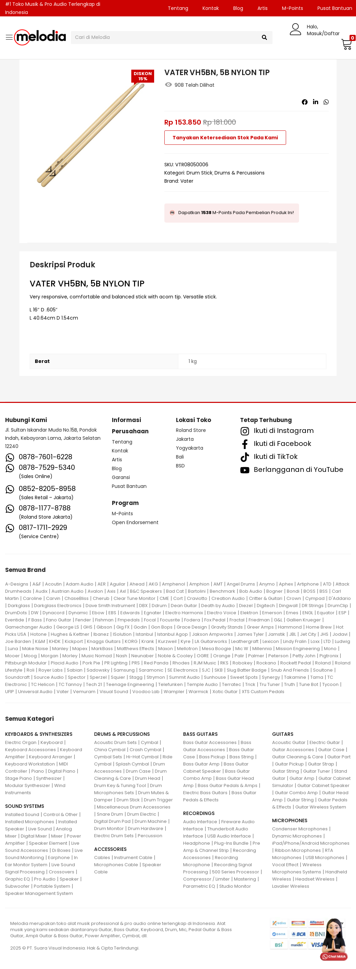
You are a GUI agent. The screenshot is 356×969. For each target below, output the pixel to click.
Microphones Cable (116, 864)
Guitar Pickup (289, 764)
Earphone (59, 857)
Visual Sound (114, 691)
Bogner (274, 591)
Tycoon (330, 684)
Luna (13, 648)
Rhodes (181, 663)
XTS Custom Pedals (263, 691)
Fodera (192, 620)
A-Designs (16, 584)
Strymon (156, 677)
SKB (218, 670)
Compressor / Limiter (206, 879)
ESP (342, 612)
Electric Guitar (325, 742)
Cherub (101, 598)
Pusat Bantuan (129, 486)
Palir (239, 655)
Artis (262, 8)
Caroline (32, 598)
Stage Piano (18, 778)
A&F (36, 584)
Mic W (241, 648)
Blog (238, 8)
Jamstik (276, 634)
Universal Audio (35, 691)
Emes (292, 612)
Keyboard (52, 742)
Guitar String (285, 771)
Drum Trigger (158, 800)
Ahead (137, 584)
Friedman (259, 620)
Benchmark (222, 591)
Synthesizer (49, 778)
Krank (148, 641)
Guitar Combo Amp (296, 792)
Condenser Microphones (300, 829)
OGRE (203, 655)
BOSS (309, 591)
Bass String (241, 757)
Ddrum (159, 605)
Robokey (242, 663)
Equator (326, 612)
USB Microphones (325, 857)
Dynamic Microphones (297, 836)
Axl (123, 591)
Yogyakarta (189, 448)
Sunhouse (215, 677)
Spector (77, 677)
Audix (41, 591)
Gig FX (123, 627)
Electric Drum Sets (114, 835)
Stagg (136, 677)
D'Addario (340, 598)
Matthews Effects (135, 648)
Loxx (315, 641)
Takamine (295, 677)
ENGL (307, 612)
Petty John (304, 655)
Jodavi (339, 634)
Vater (186, 181)
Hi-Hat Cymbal (142, 757)
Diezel (246, 605)
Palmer (256, 655)
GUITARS (282, 734)
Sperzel (98, 677)
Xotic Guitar (225, 691)
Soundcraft (17, 677)
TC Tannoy (70, 684)
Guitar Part (339, 757)
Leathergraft (244, 641)
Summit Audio (184, 677)
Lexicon (271, 641)
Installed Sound (22, 814)
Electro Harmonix (184, 612)
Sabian (75, 670)
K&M (40, 641)
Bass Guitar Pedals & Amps (227, 785)
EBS (112, 612)
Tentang (178, 8)
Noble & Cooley (175, 655)
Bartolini (197, 591)
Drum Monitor (109, 828)
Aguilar (117, 584)
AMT (218, 584)
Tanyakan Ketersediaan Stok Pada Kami (225, 137)
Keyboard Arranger (50, 757)
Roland (323, 663)
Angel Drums (241, 584)
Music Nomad (96, 655)
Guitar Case (331, 749)
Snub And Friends (290, 670)
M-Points (292, 8)
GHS (87, 627)
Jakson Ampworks (212, 634)
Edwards (130, 612)
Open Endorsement (135, 522)
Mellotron (187, 648)
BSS (324, 591)
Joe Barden (18, 641)
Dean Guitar (184, 605)
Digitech (266, 605)
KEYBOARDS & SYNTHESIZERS (38, 734)
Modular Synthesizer (27, 785)
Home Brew (319, 627)
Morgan (49, 655)
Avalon (95, 591)
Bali (180, 456)
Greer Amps (260, 627)
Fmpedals (129, 620)
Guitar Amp (302, 778)
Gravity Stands (227, 627)
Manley (60, 648)
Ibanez (101, 634)
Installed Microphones (29, 821)
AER (102, 584)
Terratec (231, 684)
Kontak (211, 8)
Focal (150, 620)
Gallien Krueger (303, 620)
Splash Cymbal (132, 764)
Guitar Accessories (293, 749)
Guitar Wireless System (320, 807)
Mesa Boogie (216, 648)
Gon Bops (162, 627)
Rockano (266, 663)
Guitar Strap (321, 764)
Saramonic (151, 670)
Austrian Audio (67, 591)
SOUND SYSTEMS (24, 806)
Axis (111, 591)
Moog (30, 655)
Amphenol (173, 584)
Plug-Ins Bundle (231, 843)
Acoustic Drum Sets (115, 742)
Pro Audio (45, 879)
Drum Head (147, 778)
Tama (316, 677)
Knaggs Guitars (104, 641)
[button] (346, 44)
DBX (143, 605)
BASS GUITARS (200, 734)
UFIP (9, 691)
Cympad (315, 598)
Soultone (323, 670)
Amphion (199, 584)
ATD (327, 584)
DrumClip (338, 605)
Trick (250, 684)
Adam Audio (79, 584)
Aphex (286, 584)
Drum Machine (151, 821)
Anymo (267, 584)
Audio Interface (200, 821)
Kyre (186, 641)
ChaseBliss (76, 598)
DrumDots (16, 612)
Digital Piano (61, 771)
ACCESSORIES (110, 849)
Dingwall (288, 605)
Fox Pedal (214, 620)
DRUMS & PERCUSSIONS (122, 734)
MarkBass (102, 648)
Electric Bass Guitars (205, 792)
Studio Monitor (235, 886)
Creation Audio (228, 598)
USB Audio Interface (229, 836)
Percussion (150, 835)
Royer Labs (51, 670)
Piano (37, 771)
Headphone (196, 843)
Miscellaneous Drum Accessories (133, 807)
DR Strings (313, 605)
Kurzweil (167, 641)
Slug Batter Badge (247, 670)
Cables (102, 857)
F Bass (35, 620)
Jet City (308, 634)
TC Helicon (43, 684)
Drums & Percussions (239, 172)
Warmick (198, 691)
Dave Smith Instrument (110, 605)
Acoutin (53, 584)
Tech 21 (94, 684)
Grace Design (192, 627)
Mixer (57, 836)
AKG (153, 584)
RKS (224, 663)
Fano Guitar (58, 620)
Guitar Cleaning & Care (297, 757)
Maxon (165, 648)
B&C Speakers (146, 591)
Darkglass (19, 605)
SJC (206, 670)
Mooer (12, 655)
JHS (324, 634)
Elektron (249, 612)
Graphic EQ (17, 879)
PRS (136, 663)
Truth (289, 684)
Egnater (152, 612)
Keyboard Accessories (30, 749)
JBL (292, 634)
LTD (327, 641)
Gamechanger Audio (28, 627)
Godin (140, 627)
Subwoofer (17, 886)
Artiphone (308, 584)
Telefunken (170, 684)
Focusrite (170, 620)
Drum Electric (141, 814)
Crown (293, 598)
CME (164, 598)
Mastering (245, 879)
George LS (67, 627)
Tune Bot (308, 684)
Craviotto (197, 598)
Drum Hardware (145, 828)
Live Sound (40, 829)
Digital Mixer (34, 836)
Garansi (121, 477)
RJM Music (205, 663)
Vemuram (84, 691)
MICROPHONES (289, 820)
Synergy (271, 677)
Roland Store (191, 430)
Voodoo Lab (146, 691)
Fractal (236, 620)
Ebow (98, 612)
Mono (330, 648)
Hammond (290, 627)
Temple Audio (202, 684)
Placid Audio (64, 663)
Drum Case (138, 771)
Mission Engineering (298, 648)
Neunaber (142, 655)
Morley (69, 655)
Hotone (38, 634)
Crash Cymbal (145, 749)
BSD (180, 465)
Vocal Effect (285, 864)
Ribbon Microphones (298, 850)
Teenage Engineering (130, 684)
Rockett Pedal (295, 663)
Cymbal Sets (108, 757)
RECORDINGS (198, 813)
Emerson (272, 612)
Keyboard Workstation (30, 764)
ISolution (122, 634)
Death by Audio (218, 605)
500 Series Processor (235, 872)
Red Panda (156, 663)
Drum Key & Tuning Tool (120, 785)
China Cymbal (109, 749)
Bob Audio (250, 591)
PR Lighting (116, 663)
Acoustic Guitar (289, 742)
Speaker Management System (39, 893)
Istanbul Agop (172, 634)
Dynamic (78, 612)
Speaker (69, 879)
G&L (278, 620)
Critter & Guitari (265, 598)
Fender (83, 620)
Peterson (278, 655)
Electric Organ (20, 742)
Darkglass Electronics (57, 605)
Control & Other (60, 814)
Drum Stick (199, 172)
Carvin (53, 598)
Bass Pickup (212, 757)
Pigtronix (329, 655)
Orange (222, 655)
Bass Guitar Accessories (210, 742)
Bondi (293, 591)
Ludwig (342, 641)
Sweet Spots (244, 677)
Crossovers (61, 872)
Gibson (104, 627)
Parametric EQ (199, 886)
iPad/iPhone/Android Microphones (311, 843)
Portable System (52, 886)
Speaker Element (48, 843)
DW (35, 612)
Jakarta (185, 439)
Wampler (174, 691)
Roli (30, 670)
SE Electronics (182, 670)
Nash (121, 655)
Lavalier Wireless (290, 886)
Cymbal (149, 742)
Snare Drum (110, 814)
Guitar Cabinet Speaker (323, 785)
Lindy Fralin (295, 641)
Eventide (14, 620)
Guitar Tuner (316, 771)
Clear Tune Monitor (134, 598)
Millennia (262, 648)
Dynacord (53, 612)
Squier (118, 677)
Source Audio (49, 677)
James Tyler (250, 634)
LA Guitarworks (211, 641)
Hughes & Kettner (70, 634)
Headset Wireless (315, 879)
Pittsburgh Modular (26, 663)
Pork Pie (91, 663)
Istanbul (144, 634)
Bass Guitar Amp (201, 764)
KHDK (55, 641)
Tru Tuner (269, 684)
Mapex (79, 648)
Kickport (74, 641)
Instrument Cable (133, 857)
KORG (131, 641)
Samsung (124, 670)
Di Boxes (61, 850)
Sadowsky (98, 670)
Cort (178, 598)
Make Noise (35, 648)
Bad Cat (175, 591)
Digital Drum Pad (112, 821)
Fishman (104, 620)
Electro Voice (221, 612)
